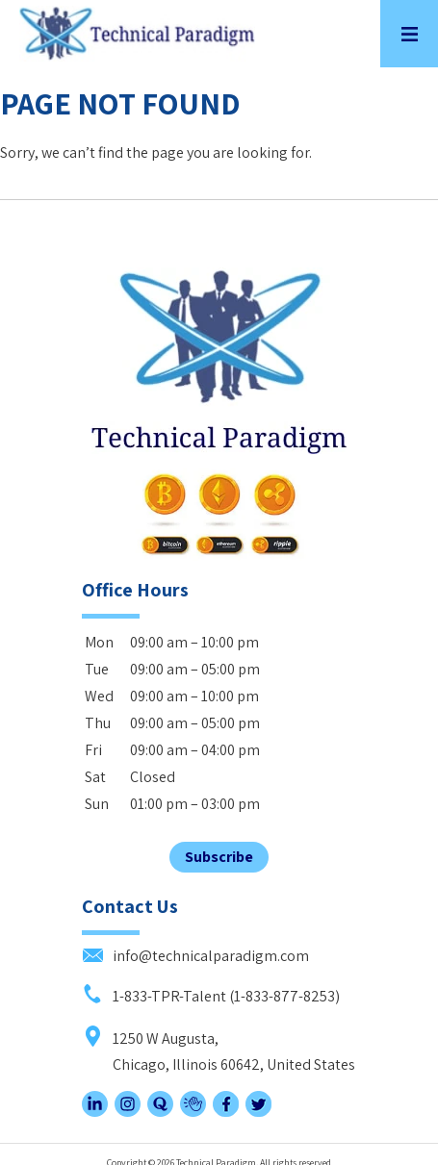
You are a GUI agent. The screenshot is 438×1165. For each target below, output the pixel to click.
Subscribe (219, 857)
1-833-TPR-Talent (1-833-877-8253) (211, 996)
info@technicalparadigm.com (195, 956)
